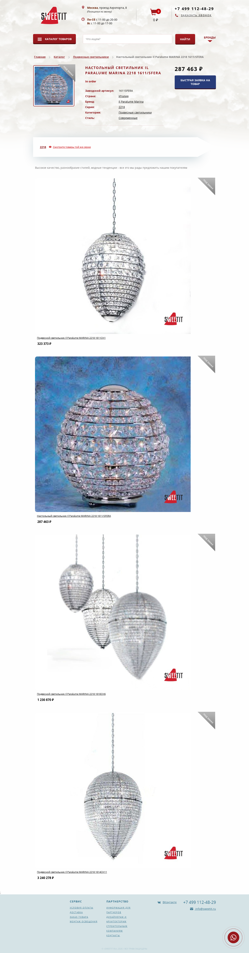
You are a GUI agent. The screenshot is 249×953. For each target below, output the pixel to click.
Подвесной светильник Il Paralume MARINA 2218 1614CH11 (72, 872)
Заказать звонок (196, 15)
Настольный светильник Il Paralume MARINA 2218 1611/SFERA (74, 516)
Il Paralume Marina (131, 101)
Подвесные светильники (91, 57)
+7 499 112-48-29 (194, 8)
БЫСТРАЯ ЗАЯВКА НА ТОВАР (195, 82)
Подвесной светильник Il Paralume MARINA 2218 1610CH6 (71, 694)
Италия (124, 96)
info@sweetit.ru (205, 909)
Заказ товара (79, 917)
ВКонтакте (170, 902)
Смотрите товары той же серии (72, 147)
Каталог (59, 57)
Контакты (113, 935)
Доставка (76, 912)
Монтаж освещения (83, 921)
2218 (122, 107)
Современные (128, 118)
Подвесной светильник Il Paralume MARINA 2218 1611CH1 (71, 338)
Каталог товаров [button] (58, 39)
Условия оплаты (81, 907)
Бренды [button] (210, 37)
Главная (40, 57)
